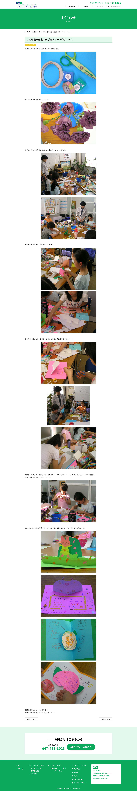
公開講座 (34, 774)
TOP (18, 765)
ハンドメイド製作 (55, 765)
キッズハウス (30, 45)
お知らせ (20, 769)
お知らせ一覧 (36, 32)
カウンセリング (36, 768)
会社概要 (75, 772)
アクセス (75, 776)
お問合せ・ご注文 (78, 779)
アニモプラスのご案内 (79, 765)
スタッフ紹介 (76, 769)
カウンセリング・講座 (36, 765)
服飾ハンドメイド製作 (58, 768)
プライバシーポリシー (79, 783)
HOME (28, 32)
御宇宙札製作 (35, 771)
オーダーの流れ (56, 771)
